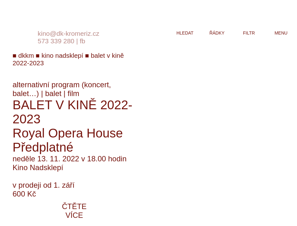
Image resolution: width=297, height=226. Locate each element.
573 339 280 (56, 41)
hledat (184, 32)
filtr (249, 32)
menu (280, 32)
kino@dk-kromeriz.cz (68, 33)
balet (53, 93)
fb (82, 41)
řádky (216, 32)
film (73, 93)
